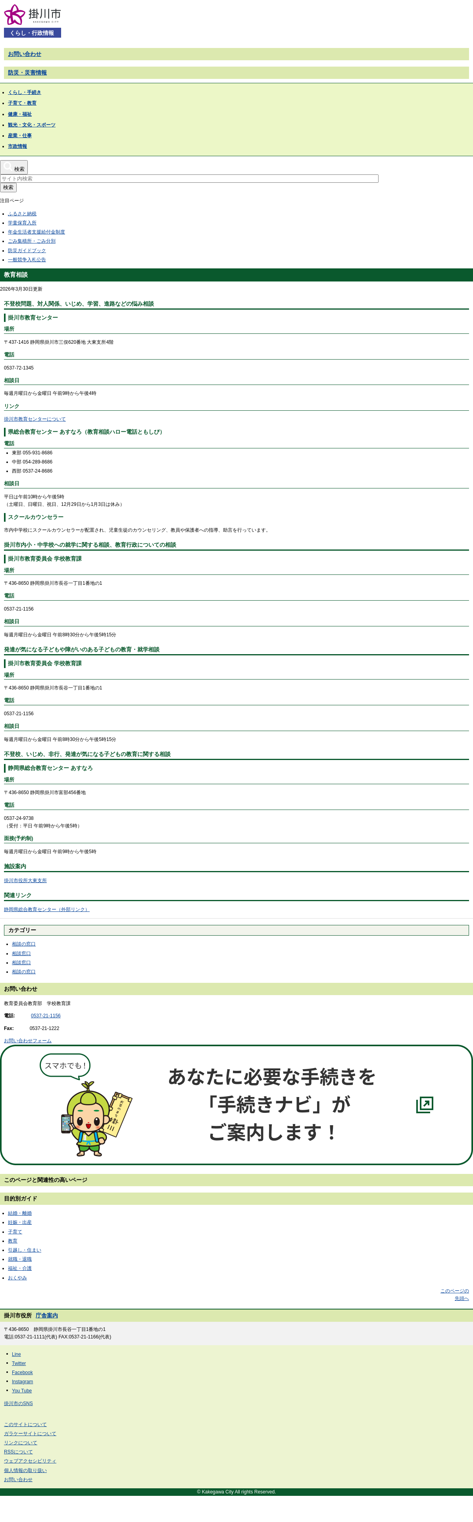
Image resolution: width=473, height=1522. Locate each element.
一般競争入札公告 (27, 259)
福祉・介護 (20, 1268)
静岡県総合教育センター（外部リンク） (47, 909)
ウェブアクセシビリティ (30, 1461)
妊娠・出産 (20, 1222)
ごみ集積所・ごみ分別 (32, 241)
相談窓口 (21, 953)
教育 (12, 1241)
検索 (8, 187)
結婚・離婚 (20, 1213)
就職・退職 (20, 1259)
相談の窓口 (24, 944)
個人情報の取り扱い (25, 1470)
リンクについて (20, 1442)
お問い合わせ (24, 54)
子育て (15, 1232)
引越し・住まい (24, 1250)
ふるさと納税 (22, 213)
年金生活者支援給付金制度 (36, 232)
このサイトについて (25, 1424)
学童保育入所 (22, 223)
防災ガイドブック (27, 250)
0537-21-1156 (46, 1015)
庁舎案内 (47, 1315)
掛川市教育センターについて (35, 419)
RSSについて (18, 1452)
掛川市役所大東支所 (25, 880)
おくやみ (17, 1278)
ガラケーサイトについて (30, 1433)
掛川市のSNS (18, 1403)
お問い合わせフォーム (28, 1040)
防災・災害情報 (27, 72)
